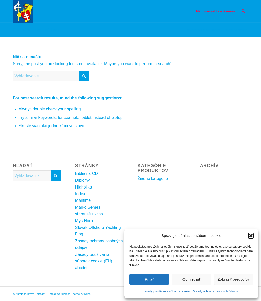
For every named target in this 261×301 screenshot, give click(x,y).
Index (80, 194)
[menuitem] (215, 11)
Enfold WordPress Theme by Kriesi (69, 293)
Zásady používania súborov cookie (166, 291)
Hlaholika (83, 187)
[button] (250, 235)
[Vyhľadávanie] (243, 11)
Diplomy (82, 180)
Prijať (149, 279)
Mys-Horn (84, 221)
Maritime (83, 200)
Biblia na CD (86, 173)
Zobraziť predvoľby (233, 279)
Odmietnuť (191, 279)
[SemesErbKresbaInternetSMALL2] (23, 11)
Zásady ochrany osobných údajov (215, 291)
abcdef (81, 268)
